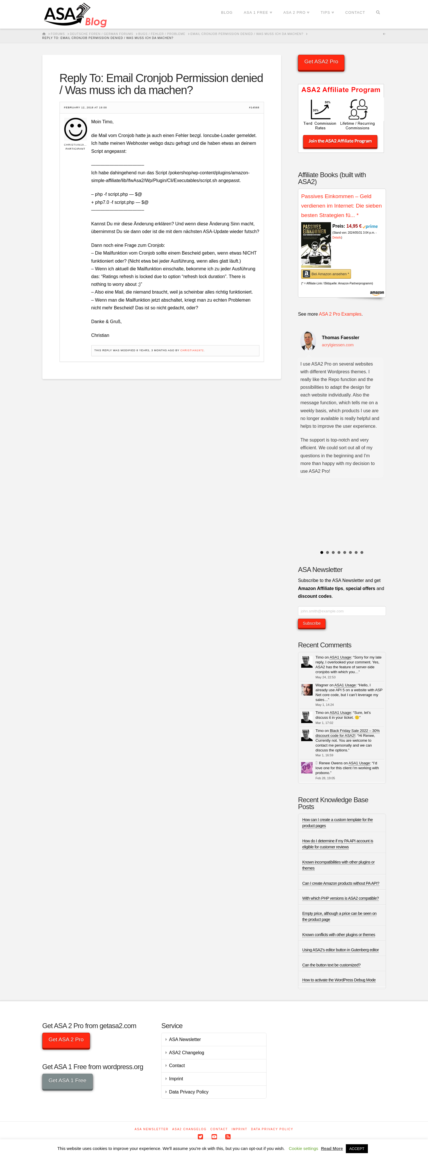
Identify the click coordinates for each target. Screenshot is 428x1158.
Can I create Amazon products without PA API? (340, 883)
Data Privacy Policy (188, 1091)
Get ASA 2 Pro (66, 1039)
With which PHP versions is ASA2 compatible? (340, 898)
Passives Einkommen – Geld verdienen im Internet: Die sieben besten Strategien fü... (341, 205)
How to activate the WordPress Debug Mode (339, 980)
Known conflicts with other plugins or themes (338, 934)
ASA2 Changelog (186, 1052)
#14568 (254, 107)
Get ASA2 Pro (321, 61)
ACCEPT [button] (356, 1149)
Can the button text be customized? (331, 965)
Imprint (176, 1078)
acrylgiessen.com (338, 345)
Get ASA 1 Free (67, 1080)
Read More (332, 1148)
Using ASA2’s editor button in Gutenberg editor (340, 950)
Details (336, 237)
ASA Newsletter (185, 1039)
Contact (177, 1065)
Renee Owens (330, 763)
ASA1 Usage (340, 657)
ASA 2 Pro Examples (340, 314)
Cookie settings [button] (303, 1148)
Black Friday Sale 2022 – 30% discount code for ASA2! (347, 733)
